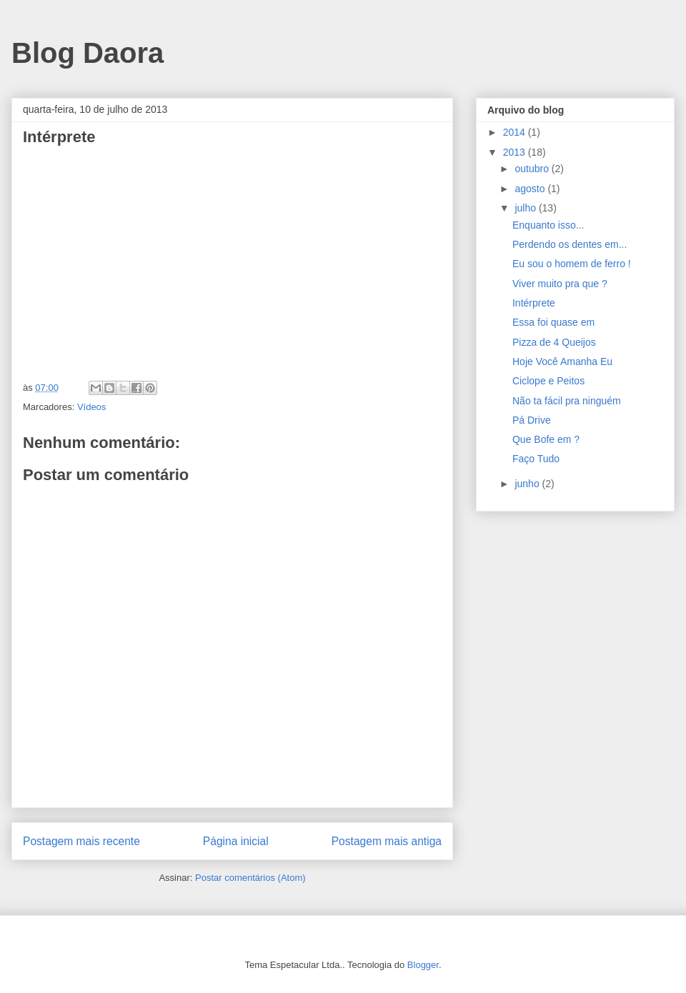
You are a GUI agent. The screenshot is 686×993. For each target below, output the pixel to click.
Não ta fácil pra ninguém (566, 400)
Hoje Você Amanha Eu (562, 361)
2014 (515, 132)
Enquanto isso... (548, 225)
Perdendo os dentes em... (569, 244)
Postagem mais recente (81, 841)
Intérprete (533, 303)
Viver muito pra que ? (559, 283)
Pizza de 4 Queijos (554, 342)
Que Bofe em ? (546, 439)
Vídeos (91, 406)
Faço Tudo (536, 458)
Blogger (423, 964)
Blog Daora (87, 53)
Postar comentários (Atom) (250, 877)
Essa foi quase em (553, 322)
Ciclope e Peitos (548, 380)
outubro (532, 168)
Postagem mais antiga (387, 841)
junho (528, 483)
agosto (530, 188)
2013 (515, 152)
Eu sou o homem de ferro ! (571, 263)
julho (526, 208)
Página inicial (236, 841)
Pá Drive (531, 420)
